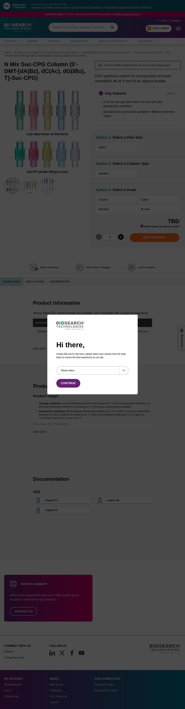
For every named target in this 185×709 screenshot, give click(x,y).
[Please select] (92, 370)
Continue (68, 383)
